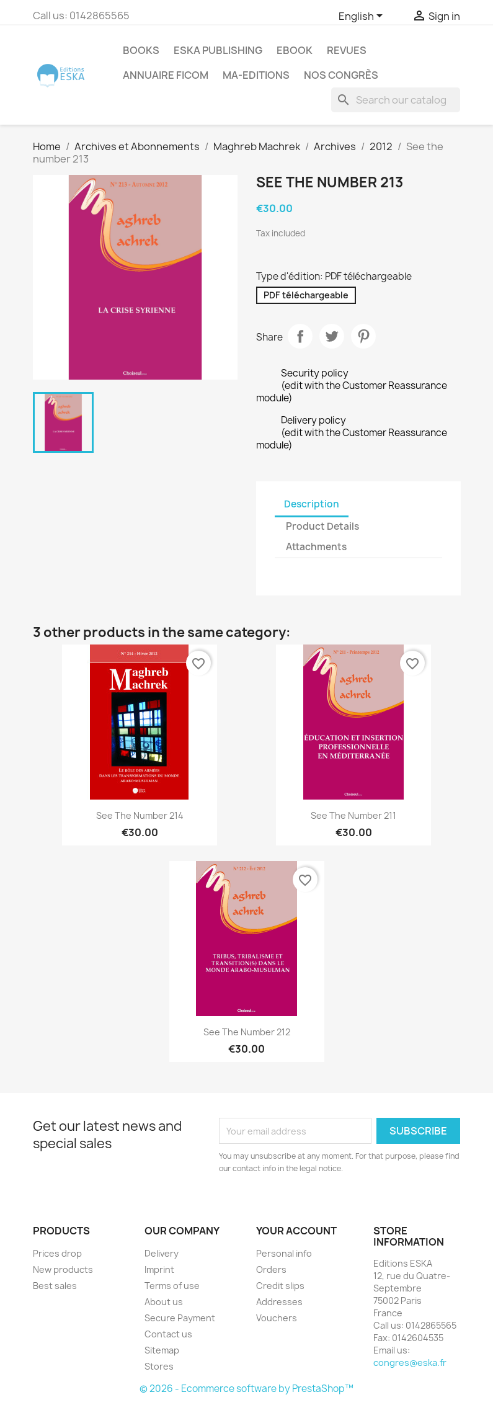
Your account (296, 1231)
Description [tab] (311, 504)
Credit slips (280, 1285)
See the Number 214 (140, 815)
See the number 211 (353, 815)
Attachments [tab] (316, 546)
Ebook (295, 50)
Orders (271, 1269)
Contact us (168, 1334)
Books (141, 50)
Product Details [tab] (322, 526)
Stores (159, 1366)
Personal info (284, 1253)
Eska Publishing (218, 50)
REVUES (346, 50)
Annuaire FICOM (165, 75)
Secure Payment (179, 1318)
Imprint (159, 1269)
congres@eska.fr (409, 1362)
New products (63, 1269)
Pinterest (363, 336)
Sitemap (161, 1350)
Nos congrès (341, 75)
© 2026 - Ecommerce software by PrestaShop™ (246, 1388)
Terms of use (172, 1285)
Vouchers (276, 1318)
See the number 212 (246, 1032)
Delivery (161, 1253)
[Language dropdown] (363, 16)
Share (300, 336)
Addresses (279, 1302)
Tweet (331, 336)
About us (163, 1302)
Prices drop (57, 1253)
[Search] (395, 99)
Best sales (55, 1285)
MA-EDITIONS (256, 75)
